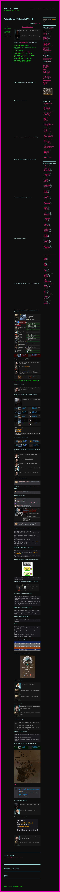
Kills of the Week (47, 281)
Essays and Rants (47, 142)
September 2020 (47, 247)
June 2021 (46, 236)
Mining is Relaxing (46, 71)
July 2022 (45, 220)
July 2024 (45, 191)
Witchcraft (46, 303)
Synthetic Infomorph (47, 50)
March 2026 (46, 167)
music (45, 287)
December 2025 (47, 170)
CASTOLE (45, 265)
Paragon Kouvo (46, 47)
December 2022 (47, 214)
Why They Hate (46, 66)
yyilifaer (44, 42)
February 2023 (46, 212)
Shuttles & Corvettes (48, 139)
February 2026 (46, 168)
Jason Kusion (45, 38)
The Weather (8, 36)
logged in (12, 857)
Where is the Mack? (47, 123)
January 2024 (46, 198)
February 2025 (46, 182)
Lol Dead (45, 119)
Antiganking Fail (47, 104)
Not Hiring (46, 117)
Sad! (15, 784)
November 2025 (47, 171)
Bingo (45, 264)
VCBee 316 (45, 33)
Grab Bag (45, 277)
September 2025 (47, 174)
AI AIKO (45, 121)
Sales (45, 292)
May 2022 (46, 223)
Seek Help (45, 83)
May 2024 (46, 193)
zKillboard (32, 9)
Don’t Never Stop (46, 81)
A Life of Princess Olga (47, 59)
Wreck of (45, 304)
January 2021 (46, 242)
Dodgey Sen (45, 48)
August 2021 (46, 234)
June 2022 (46, 221)
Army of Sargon (47, 148)
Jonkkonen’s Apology (48, 103)
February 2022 (46, 226)
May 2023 (46, 208)
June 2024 (46, 192)
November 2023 (47, 201)
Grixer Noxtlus (46, 40)
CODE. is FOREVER (46, 75)
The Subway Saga (46, 70)
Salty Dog (44, 69)
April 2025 (46, 180)
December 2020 (47, 243)
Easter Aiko (46, 118)
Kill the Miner (46, 114)
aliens (45, 259)
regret (45, 290)
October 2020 (46, 246)
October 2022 (46, 217)
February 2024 (46, 197)
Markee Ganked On (46, 73)
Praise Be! (46, 120)
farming (45, 271)
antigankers (6, 31)
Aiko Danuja (50, 28)
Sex (44, 295)
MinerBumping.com (47, 56)
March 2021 (46, 240)
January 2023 (46, 213)
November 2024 (47, 186)
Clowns (45, 268)
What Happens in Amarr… (49, 135)
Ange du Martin (46, 44)
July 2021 (45, 235)
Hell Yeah (45, 84)
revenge (45, 291)
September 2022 (47, 218)
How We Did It (45, 67)
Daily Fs (45, 140)
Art (43, 9)
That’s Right (46, 137)
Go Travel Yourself (47, 106)
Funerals (5, 33)
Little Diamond (47, 115)
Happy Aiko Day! (47, 156)
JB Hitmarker (45, 49)
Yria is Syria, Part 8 (47, 131)
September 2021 (47, 232)
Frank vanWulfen (46, 51)
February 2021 (46, 241)
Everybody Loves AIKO (48, 147)
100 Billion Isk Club (47, 112)
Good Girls (46, 276)
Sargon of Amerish (47, 293)
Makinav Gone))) (47, 128)
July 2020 (45, 250)
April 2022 (46, 224)
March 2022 (46, 225)
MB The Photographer (47, 45)
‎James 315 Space (11, 9)
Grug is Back (46, 152)
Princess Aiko (6, 26)
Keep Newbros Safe (46, 72)
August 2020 (46, 248)
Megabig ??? (46, 109)
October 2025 (46, 173)
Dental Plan (37, 23)
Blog (47, 9)
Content (45, 269)
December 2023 (47, 199)
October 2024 (46, 187)
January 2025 (46, 184)
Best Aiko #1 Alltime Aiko (48, 136)
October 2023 (46, 202)
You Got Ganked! (46, 64)
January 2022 (46, 228)
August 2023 (46, 204)
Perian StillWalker (46, 43)
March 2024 (46, 196)
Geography (6, 34)
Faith (10, 31)
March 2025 (46, 181)
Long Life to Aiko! (47, 143)
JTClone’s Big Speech (46, 76)
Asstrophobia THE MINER (49, 146)
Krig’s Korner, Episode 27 (49, 132)
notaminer (46, 288)
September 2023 (47, 203)
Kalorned (44, 37)
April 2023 (46, 209)
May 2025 (46, 179)
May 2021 (46, 237)
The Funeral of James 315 (47, 78)
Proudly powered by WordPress (17, 886)
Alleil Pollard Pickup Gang (49, 124)
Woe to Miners (45, 82)
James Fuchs (45, 39)
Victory (45, 301)
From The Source (7, 32)
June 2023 (46, 207)
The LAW (45, 130)
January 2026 (46, 169)
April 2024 (46, 195)
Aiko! (44, 86)
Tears (5, 36)
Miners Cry (46, 154)
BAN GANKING (47, 141)
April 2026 (46, 165)
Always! (45, 260)
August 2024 (46, 190)
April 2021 (46, 239)
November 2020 (47, 245)
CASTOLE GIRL (47, 107)
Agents (45, 258)
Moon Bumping (47, 108)
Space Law (46, 296)
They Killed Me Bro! (46, 62)
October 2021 (46, 231)
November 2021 (47, 230)
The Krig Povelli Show (47, 77)
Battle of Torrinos (24, 42)
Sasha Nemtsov (46, 36)
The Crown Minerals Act (47, 58)
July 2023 (45, 206)
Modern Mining (47, 113)
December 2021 (47, 229)
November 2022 (47, 215)
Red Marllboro (45, 34)
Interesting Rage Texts (48, 134)
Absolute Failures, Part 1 (27, 26)
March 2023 (46, 210)
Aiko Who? (52, 9)
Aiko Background (47, 126)
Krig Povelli (46, 282)
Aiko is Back (46, 151)
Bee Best (45, 129)
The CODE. (38, 9)
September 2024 (47, 188)
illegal (45, 279)
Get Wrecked (46, 145)
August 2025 (46, 175)
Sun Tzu (9, 34)
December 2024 (47, 185)
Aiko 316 (45, 153)
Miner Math (46, 286)
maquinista (45, 53)
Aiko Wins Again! (47, 150)
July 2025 (45, 176)
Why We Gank (45, 65)
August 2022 (46, 219)
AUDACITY (46, 125)
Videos (45, 302)
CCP (44, 266)
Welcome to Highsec (48, 157)
